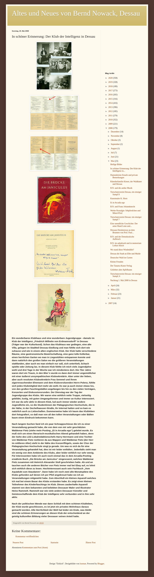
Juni (113, 157)
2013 (110, 107)
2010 (110, 120)
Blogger (100, 564)
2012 (110, 111)
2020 (110, 78)
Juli (112, 153)
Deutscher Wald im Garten (121, 258)
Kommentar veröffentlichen (27, 536)
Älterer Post (91, 542)
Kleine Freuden (116, 262)
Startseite (54, 542)
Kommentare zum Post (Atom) (35, 547)
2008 (110, 128)
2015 (110, 99)
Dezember (115, 132)
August (114, 148)
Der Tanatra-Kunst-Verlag (121, 266)
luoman (83, 564)
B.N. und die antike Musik (121, 188)
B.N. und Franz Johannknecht (122, 207)
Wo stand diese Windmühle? (122, 250)
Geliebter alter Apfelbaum (121, 270)
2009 (110, 124)
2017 (110, 90)
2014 (110, 103)
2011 (110, 115)
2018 (110, 86)
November (115, 136)
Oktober (114, 140)
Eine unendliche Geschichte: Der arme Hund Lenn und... (124, 224)
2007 (110, 303)
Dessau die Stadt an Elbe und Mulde (125, 254)
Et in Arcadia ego (117, 203)
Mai (113, 161)
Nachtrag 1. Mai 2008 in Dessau (123, 280)
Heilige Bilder (116, 164)
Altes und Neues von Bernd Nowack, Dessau (76, 13)
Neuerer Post (18, 542)
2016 (110, 95)
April (113, 285)
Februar (114, 294)
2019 (110, 82)
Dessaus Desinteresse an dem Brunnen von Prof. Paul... (122, 231)
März (113, 290)
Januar (114, 298)
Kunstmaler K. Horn (118, 198)
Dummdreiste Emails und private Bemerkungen (124, 176)
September (115, 144)
